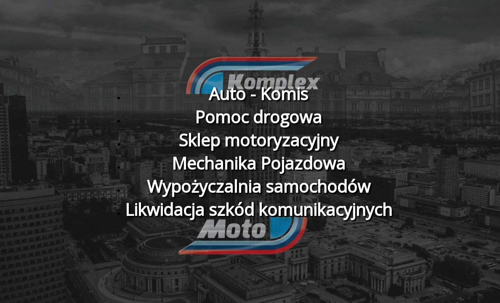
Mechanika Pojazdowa (259, 163)
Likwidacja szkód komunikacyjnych (258, 209)
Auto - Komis (258, 93)
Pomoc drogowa (258, 116)
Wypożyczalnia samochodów (258, 186)
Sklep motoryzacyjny (258, 140)
